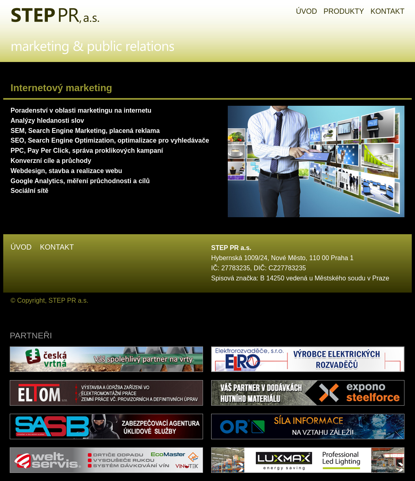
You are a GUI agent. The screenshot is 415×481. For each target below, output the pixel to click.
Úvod (21, 247)
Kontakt (57, 247)
